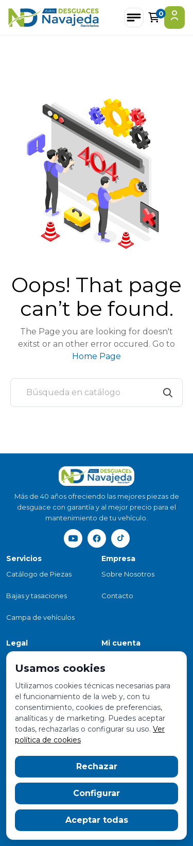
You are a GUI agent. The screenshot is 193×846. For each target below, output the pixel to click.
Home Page (96, 356)
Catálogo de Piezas (39, 574)
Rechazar (96, 766)
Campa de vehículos (40, 617)
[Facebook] (96, 538)
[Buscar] (96, 392)
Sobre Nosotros (127, 574)
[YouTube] (73, 538)
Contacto (117, 595)
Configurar (96, 793)
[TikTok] (120, 538)
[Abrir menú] (134, 17)
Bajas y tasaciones (36, 595)
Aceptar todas (96, 820)
